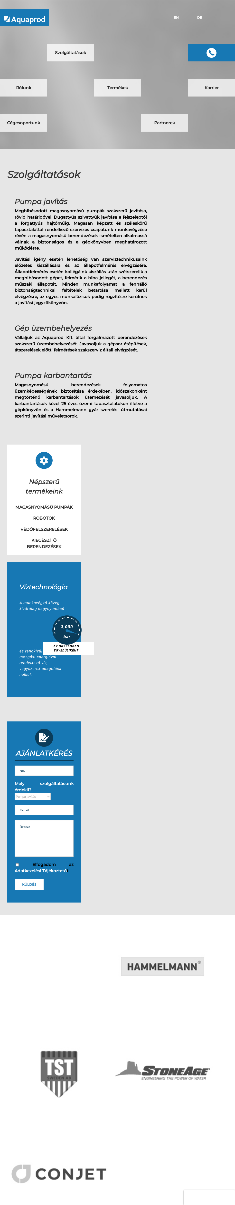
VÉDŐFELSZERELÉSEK (44, 529)
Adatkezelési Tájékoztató (41, 870)
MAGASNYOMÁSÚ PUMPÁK (44, 507)
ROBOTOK (44, 518)
